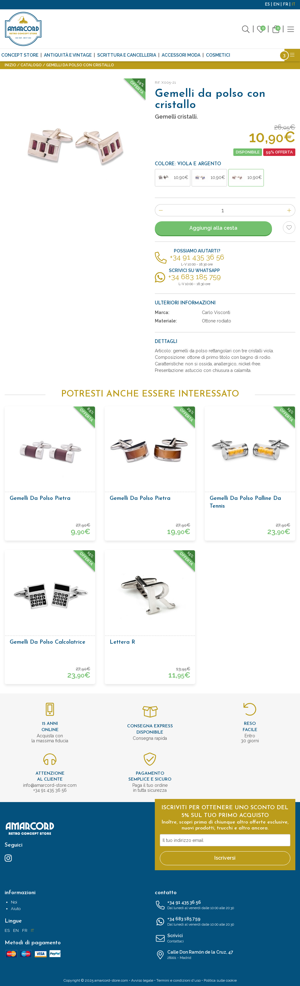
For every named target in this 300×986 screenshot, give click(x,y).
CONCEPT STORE (19, 55)
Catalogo (31, 65)
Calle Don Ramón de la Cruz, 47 (225, 955)
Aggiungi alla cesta (213, 228)
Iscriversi (225, 858)
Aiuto (16, 908)
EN (276, 4)
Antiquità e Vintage (68, 55)
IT (293, 4)
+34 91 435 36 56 (225, 905)
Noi (14, 902)
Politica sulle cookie (220, 980)
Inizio (10, 65)
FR (285, 4)
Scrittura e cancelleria (126, 55)
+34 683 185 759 (225, 921)
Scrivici (225, 938)
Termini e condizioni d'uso (178, 980)
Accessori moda (181, 55)
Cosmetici (218, 55)
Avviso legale (142, 980)
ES (267, 4)
